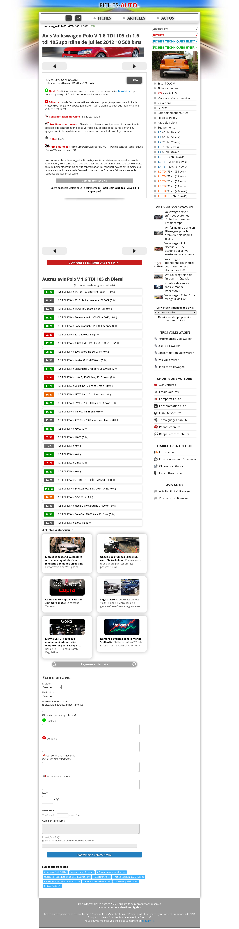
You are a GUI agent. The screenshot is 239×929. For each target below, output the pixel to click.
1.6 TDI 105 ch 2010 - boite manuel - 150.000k (83, 300)
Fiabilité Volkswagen (171, 367)
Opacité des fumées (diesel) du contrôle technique (119, 558)
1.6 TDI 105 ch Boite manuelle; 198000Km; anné (85, 326)
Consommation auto (172, 406)
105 (172, 162)
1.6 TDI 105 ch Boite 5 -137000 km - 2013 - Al (83, 514)
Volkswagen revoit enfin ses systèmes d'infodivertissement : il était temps (178, 217)
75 (168, 147)
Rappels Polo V (167, 122)
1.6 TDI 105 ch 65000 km (72, 522)
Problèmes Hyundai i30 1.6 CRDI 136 (62, 881)
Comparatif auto (170, 399)
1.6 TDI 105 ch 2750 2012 (72, 497)
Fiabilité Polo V (167, 118)
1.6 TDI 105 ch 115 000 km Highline (78, 411)
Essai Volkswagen (169, 346)
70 (169, 142)
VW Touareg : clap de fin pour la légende (178, 276)
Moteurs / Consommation (174, 98)
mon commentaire (94, 855)
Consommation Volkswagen (176, 353)
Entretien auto (168, 452)
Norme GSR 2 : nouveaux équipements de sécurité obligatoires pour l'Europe (61, 642)
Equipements (166, 127)
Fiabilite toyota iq (102, 877)
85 (169, 152)
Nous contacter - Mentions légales (119, 907)
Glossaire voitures (171, 466)
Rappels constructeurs (174, 434)
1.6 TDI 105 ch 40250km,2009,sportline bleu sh (84, 420)
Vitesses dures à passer (82, 872)
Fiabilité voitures (170, 413)
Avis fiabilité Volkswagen (175, 491)
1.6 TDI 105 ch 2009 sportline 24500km (80, 351)
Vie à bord (164, 103)
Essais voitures (169, 392)
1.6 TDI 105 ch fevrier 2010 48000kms (79, 360)
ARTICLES (136, 18)
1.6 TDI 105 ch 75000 (69, 428)
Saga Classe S (108, 599)
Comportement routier (173, 113)
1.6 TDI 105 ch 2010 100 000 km (76, 334)
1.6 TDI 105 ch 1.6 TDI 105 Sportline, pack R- (83, 291)
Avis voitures (167, 385)
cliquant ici (148, 920)
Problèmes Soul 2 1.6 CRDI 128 (129, 877)
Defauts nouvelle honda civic (97, 881)
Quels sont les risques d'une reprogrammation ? (67, 877)
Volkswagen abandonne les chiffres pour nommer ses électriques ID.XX (179, 264)
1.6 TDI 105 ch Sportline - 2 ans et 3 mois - (82, 386)
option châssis (123, 91)
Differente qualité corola (126, 881)
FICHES (104, 18)
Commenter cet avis (94, 180)
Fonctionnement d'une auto (177, 459)
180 (172, 166)
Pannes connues (169, 427)
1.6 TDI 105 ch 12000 (69, 437)
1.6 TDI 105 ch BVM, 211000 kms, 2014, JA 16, (84, 488)
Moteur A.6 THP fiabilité (55, 872)
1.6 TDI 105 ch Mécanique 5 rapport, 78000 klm (84, 368)
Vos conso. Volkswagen (174, 498)
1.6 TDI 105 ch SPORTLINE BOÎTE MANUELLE (84, 480)
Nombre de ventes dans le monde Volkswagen (176, 286)
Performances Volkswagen (175, 338)
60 (169, 132)
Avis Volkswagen (168, 360)
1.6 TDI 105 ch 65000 (69, 463)
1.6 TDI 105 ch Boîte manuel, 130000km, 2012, (84, 317)
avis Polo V (167, 93)
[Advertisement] (94, 223)
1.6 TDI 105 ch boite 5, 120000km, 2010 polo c (84, 377)
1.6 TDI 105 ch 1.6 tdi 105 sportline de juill (81, 309)
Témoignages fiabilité (173, 420)
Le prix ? (163, 108)
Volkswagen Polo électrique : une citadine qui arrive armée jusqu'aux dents (179, 248)
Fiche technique (168, 88)
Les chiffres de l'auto (172, 473)
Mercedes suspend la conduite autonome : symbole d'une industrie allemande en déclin (63, 560)
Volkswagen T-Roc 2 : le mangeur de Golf (179, 297)
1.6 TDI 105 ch (66, 445)
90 (171, 157)
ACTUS (167, 18)
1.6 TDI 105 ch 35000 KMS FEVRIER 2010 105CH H (86, 343)
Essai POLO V (166, 83)
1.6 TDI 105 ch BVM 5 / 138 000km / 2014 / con (84, 403)
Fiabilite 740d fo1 (52, 886)
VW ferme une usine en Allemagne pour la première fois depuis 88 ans (179, 233)
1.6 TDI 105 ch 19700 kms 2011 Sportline (81, 394)
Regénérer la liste (94, 664)
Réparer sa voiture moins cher (111, 872)
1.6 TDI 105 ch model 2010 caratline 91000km (83, 505)
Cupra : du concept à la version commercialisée (63, 601)
